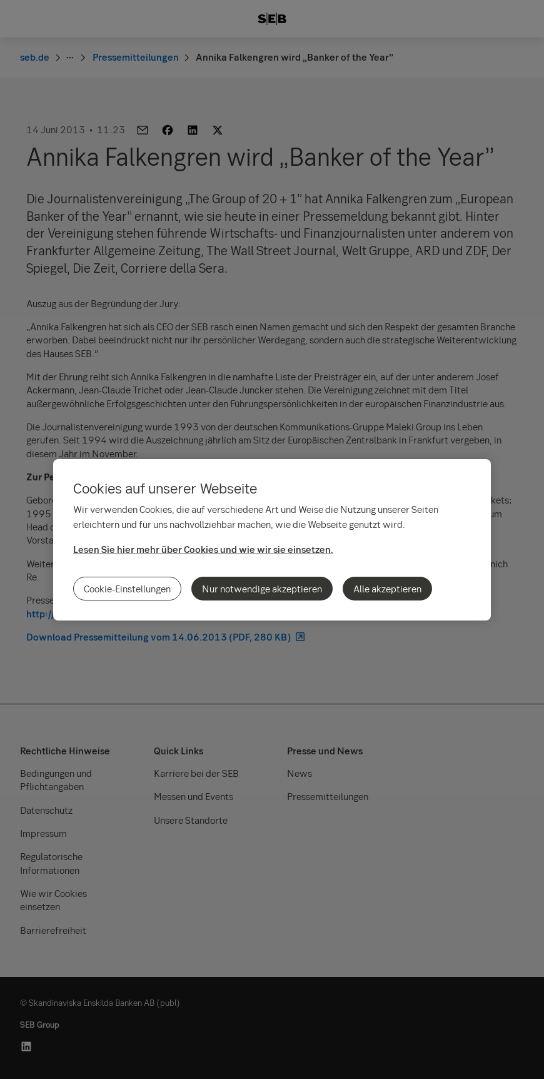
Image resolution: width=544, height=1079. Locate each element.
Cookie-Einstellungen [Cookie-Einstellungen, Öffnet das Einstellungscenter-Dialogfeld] (127, 588)
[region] (272, 540)
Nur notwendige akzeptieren (262, 588)
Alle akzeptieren (387, 588)
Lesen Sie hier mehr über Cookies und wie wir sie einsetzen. (203, 549)
